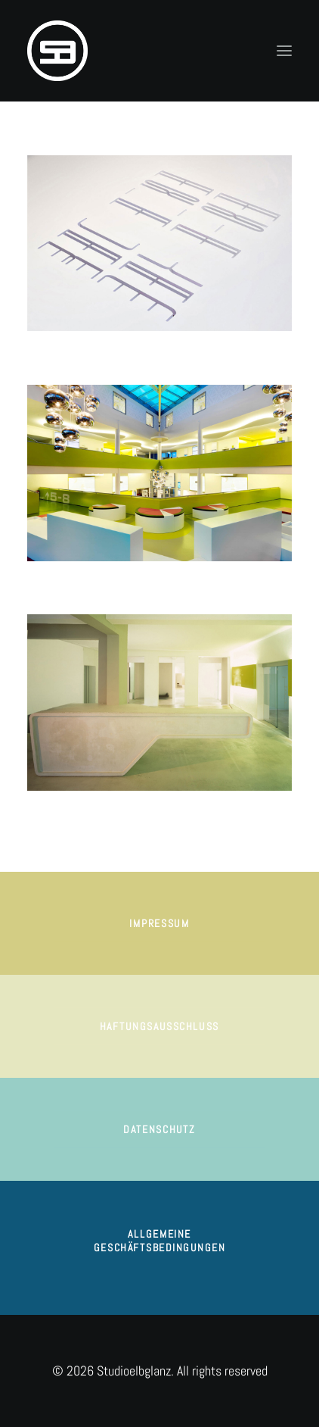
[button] (284, 50)
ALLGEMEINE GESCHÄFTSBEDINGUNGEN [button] (159, 1241)
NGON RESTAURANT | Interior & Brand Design (114, 351)
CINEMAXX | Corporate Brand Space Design (109, 581)
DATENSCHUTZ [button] (159, 1128)
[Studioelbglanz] (57, 50)
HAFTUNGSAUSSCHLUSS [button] (159, 1025)
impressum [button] (159, 922)
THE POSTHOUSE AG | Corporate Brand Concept (118, 810)
